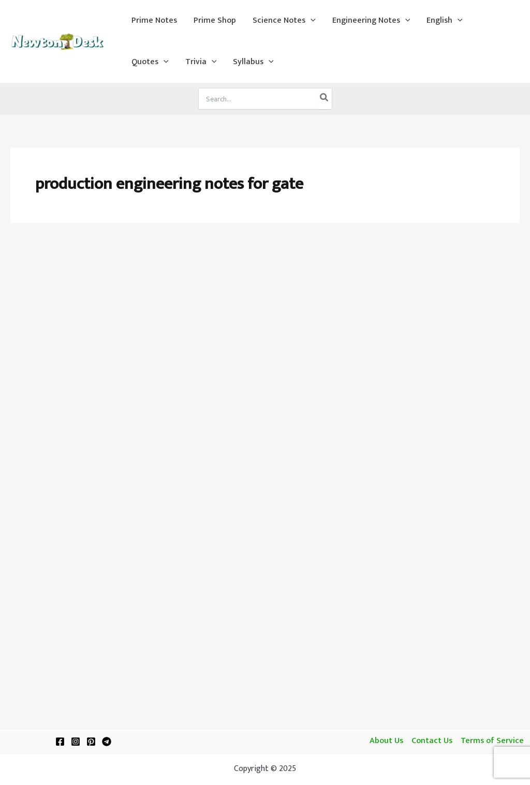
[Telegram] (106, 741)
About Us (386, 741)
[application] (310, 20)
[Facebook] (60, 741)
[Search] (324, 98)
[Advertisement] (265, 311)
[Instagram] (75, 741)
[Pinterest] (91, 741)
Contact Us (431, 741)
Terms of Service (492, 741)
